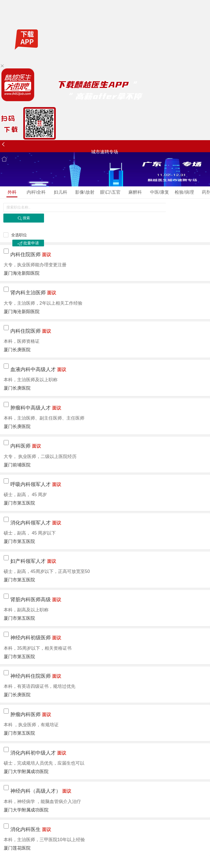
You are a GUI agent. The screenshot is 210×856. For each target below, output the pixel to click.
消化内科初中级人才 (33, 753)
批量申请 (28, 243)
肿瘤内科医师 (25, 714)
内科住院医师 (25, 254)
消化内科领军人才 (30, 523)
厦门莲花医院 (17, 848)
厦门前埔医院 (17, 464)
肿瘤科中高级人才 (30, 408)
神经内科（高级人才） (35, 791)
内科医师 (20, 446)
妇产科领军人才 (28, 561)
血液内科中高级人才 (33, 369)
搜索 (23, 218)
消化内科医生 (25, 829)
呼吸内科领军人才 (30, 484)
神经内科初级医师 (30, 637)
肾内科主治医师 (28, 292)
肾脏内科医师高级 (30, 599)
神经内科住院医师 (30, 676)
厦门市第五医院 (19, 503)
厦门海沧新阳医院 (22, 273)
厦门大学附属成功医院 (26, 771)
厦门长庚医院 (17, 349)
